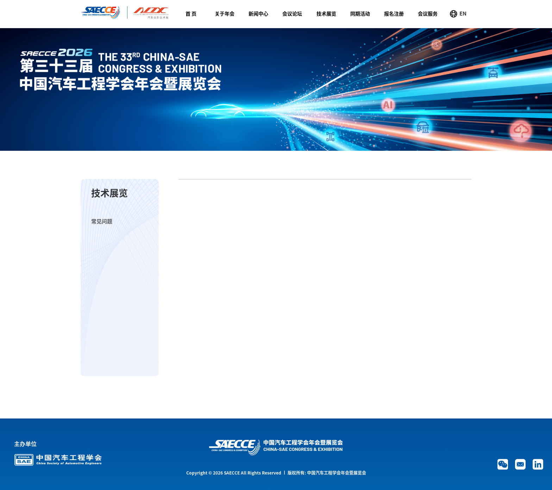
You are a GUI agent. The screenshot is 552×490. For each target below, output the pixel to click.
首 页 (191, 13)
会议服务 (428, 13)
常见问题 (101, 221)
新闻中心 (258, 13)
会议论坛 (292, 13)
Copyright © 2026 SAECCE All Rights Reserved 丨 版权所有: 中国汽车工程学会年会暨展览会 (276, 473)
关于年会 (224, 13)
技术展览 (326, 13)
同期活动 (360, 13)
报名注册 (394, 13)
